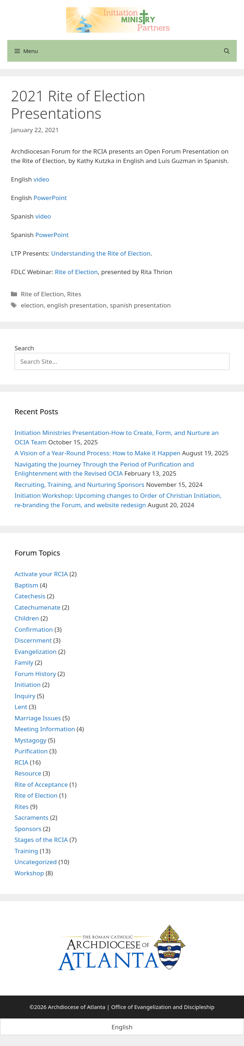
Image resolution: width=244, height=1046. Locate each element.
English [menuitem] (122, 1027)
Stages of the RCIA (41, 839)
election (32, 305)
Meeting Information (45, 729)
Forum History (35, 673)
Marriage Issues (38, 718)
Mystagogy (30, 740)
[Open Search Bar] (227, 51)
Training (26, 851)
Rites (74, 294)
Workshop (29, 873)
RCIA (21, 762)
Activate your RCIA (41, 574)
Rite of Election (76, 272)
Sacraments (32, 817)
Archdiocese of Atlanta (76, 1006)
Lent (21, 707)
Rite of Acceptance (41, 784)
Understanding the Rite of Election (101, 253)
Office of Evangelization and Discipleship (163, 1006)
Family (24, 662)
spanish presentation (140, 305)
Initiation (28, 684)
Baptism (26, 585)
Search (24, 348)
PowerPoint (50, 198)
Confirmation (34, 629)
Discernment (33, 640)
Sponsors (28, 829)
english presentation (76, 305)
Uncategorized (36, 862)
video (41, 179)
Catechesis (30, 596)
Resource (28, 773)
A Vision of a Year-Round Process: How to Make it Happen (97, 453)
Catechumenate (37, 607)
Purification (31, 751)
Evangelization (36, 651)
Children (27, 618)
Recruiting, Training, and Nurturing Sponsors (80, 484)
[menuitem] (122, 1026)
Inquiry (25, 696)
